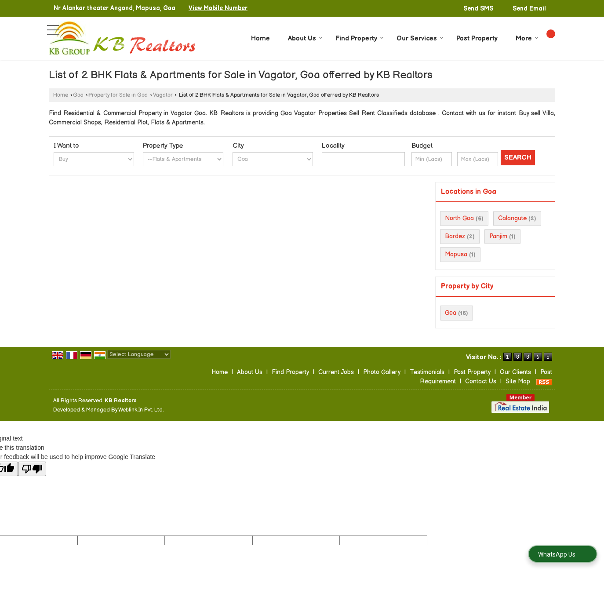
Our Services (420, 38)
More (527, 38)
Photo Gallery (381, 372)
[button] (218, 8)
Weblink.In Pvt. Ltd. (141, 410)
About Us (305, 38)
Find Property (359, 38)
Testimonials (427, 372)
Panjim (498, 236)
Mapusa (456, 254)
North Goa (459, 218)
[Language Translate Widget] (139, 354)
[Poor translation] (32, 469)
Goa (78, 95)
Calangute (512, 218)
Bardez (455, 236)
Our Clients (515, 372)
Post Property (477, 38)
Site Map (518, 381)
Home (260, 38)
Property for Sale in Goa (118, 95)
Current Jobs (336, 372)
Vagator (163, 95)
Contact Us (480, 381)
